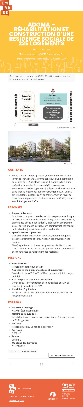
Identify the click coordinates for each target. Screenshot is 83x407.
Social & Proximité (28, 351)
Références (18, 76)
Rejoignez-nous (27, 396)
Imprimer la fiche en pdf (62, 355)
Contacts (13, 396)
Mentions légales (16, 400)
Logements (29, 76)
